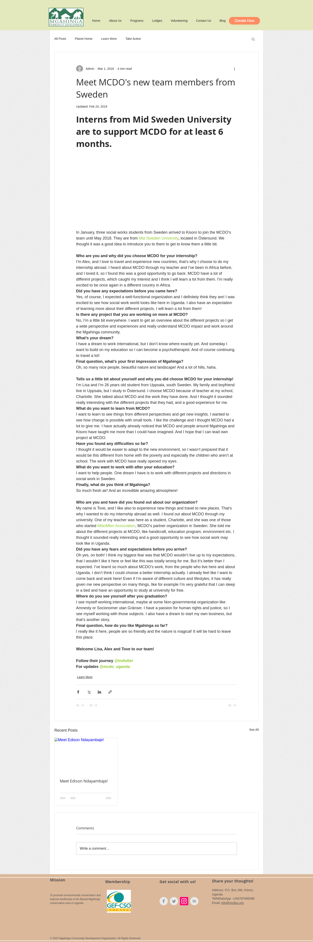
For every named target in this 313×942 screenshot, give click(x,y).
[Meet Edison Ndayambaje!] (86, 755)
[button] (253, 39)
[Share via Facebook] (78, 692)
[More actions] (234, 68)
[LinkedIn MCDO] (194, 901)
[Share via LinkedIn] (99, 692)
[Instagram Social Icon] (184, 901)
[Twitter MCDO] (174, 901)
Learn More (109, 38)
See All (254, 729)
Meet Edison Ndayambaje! (84, 781)
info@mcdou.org (232, 903)
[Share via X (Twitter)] (89, 692)
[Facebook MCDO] (164, 901)
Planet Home (83, 38)
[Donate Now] (244, 20)
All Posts (60, 38)
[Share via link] (110, 692)
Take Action (133, 38)
